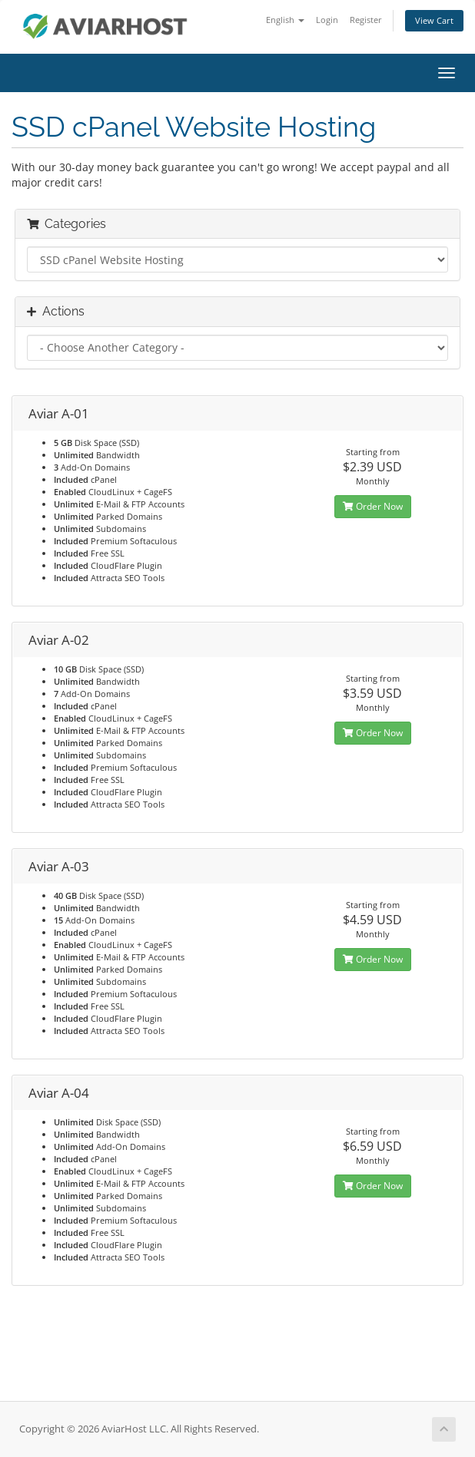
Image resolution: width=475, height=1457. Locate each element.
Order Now (373, 506)
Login (327, 19)
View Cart (434, 20)
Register (366, 19)
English (285, 19)
